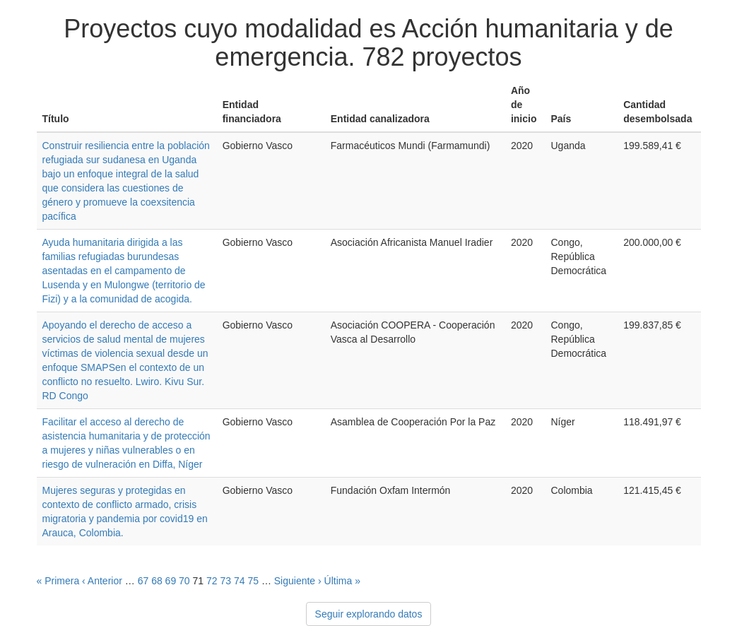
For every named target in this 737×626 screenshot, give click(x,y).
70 (184, 580)
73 (225, 580)
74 (239, 580)
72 (212, 580)
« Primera (58, 580)
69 (171, 580)
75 (253, 580)
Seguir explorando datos (369, 614)
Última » (342, 580)
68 (157, 580)
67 (143, 580)
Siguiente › (298, 580)
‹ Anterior (102, 580)
